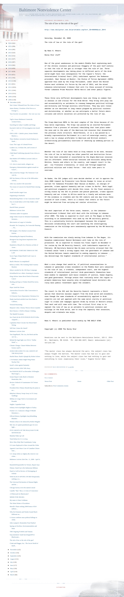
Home (79, 381)
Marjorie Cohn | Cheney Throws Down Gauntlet (25, 308)
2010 (10, 93)
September (13, 556)
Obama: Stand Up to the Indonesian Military (24, 468)
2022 (10, 56)
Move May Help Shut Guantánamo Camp (23, 442)
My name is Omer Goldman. (19, 500)
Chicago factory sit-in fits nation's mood (22, 488)
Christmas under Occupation (19, 213)
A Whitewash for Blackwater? (19, 494)
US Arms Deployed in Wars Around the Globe (24, 445)
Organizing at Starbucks (17, 195)
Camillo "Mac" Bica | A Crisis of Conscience (24, 491)
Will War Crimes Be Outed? (18, 328)
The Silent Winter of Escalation (20, 503)
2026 (10, 43)
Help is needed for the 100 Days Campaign (23, 270)
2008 (10, 100)
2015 (10, 78)
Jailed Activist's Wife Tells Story (20, 368)
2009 (10, 96)
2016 (10, 75)
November (13, 549)
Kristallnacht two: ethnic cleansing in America (24, 273)
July (11, 562)
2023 (10, 53)
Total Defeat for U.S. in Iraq (18, 439)
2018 (10, 68)
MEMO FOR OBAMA (17, 497)
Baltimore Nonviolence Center (45, 10)
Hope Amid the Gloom (17, 287)
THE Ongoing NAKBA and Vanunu (21, 531)
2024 (10, 49)
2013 (10, 84)
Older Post (110, 381)
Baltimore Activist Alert (17, 210)
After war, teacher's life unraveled (20, 184)
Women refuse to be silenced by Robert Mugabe (25, 422)
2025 (10, 46)
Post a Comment (49, 377)
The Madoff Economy (17, 314)
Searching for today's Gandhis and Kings (22, 125)
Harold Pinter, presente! (17, 207)
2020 (10, 62)
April (12, 571)
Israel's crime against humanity (19, 365)
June (11, 565)
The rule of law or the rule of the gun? (22, 540)
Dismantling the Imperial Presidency (21, 236)
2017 (10, 71)
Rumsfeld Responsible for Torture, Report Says (25, 465)
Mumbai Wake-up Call (17, 436)
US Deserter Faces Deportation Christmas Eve (24, 296)
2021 (10, 59)
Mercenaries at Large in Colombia (20, 222)
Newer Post (48, 381)
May (11, 568)
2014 (10, 81)
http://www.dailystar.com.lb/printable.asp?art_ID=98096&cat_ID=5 (75, 30)
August (12, 559)
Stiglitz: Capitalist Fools (17, 404)
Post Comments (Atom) (60, 386)
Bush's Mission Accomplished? (19, 261)
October (13, 553)
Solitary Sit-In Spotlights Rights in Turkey (23, 407)
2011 (10, 90)
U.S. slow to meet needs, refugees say (22, 164)
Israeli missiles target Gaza (18, 192)
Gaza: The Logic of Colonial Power (21, 144)
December (13, 102)
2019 (10, 65)
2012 (10, 87)
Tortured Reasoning (16, 305)
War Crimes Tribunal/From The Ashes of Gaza (24, 105)
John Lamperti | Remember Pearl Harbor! (23, 523)
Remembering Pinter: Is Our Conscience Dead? (25, 199)
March (12, 575)
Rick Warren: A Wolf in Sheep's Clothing (23, 311)
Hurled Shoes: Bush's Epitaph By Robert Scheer (25, 356)
